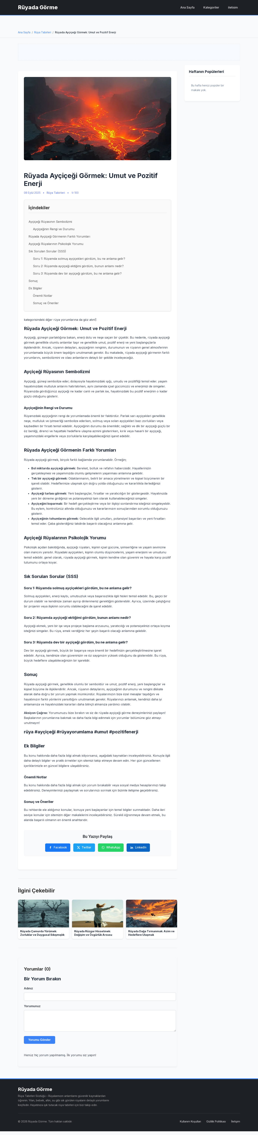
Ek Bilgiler (35, 288)
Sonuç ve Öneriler (46, 303)
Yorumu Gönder (39, 1043)
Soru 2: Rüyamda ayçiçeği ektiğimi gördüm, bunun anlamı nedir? (78, 266)
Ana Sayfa (187, 7)
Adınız (28, 988)
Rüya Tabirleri (42, 32)
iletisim (233, 7)
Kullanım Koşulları (190, 1125)
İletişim (235, 1125)
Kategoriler (211, 7)
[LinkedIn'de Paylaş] (138, 847)
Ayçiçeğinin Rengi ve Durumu (53, 229)
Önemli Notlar (42, 295)
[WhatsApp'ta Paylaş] (111, 847)
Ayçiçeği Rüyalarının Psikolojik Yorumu (56, 244)
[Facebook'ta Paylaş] (57, 847)
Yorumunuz (32, 1006)
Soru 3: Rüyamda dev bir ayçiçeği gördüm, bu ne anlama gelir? (77, 273)
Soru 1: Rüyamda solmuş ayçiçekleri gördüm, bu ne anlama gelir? (79, 258)
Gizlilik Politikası (216, 1125)
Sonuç (33, 281)
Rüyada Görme (38, 7)
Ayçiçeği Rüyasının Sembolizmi (50, 221)
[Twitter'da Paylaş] (84, 847)
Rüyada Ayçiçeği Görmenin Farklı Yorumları (59, 236)
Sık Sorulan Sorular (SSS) (47, 251)
